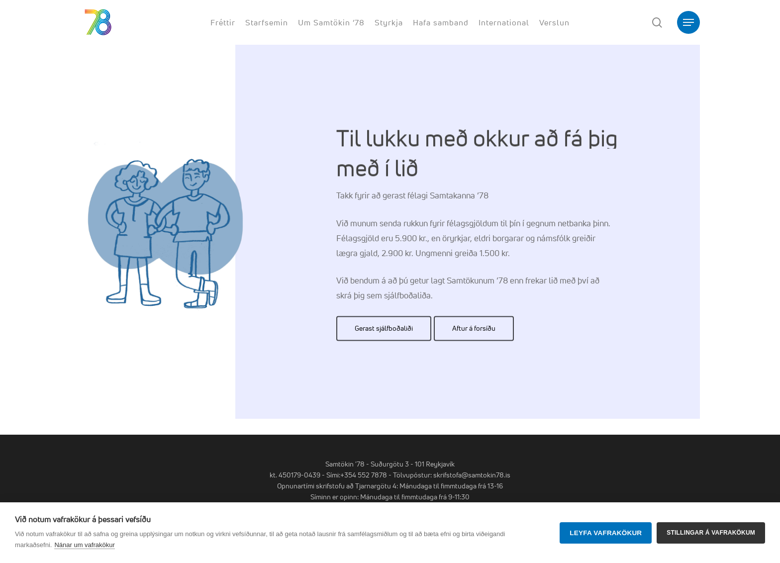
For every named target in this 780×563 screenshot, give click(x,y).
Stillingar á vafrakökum (711, 532)
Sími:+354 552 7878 (356, 474)
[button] (688, 22)
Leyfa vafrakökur (606, 533)
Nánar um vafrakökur (84, 545)
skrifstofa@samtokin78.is (471, 474)
